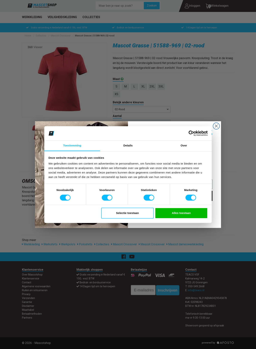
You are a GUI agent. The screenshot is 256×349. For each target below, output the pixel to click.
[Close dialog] (216, 126)
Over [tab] (184, 145)
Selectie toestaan (127, 213)
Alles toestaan (181, 213)
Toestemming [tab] (72, 145)
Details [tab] (128, 145)
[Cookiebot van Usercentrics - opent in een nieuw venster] (191, 133)
